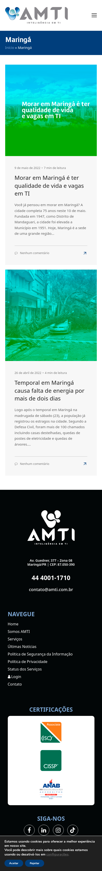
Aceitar (13, 863)
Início (9, 47)
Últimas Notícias (22, 646)
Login (14, 676)
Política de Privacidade (27, 661)
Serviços (15, 639)
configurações (57, 854)
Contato (15, 684)
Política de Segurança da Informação (40, 654)
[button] (94, 15)
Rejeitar (34, 863)
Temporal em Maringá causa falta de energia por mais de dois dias (50, 390)
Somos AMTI (19, 631)
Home (13, 624)
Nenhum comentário (34, 253)
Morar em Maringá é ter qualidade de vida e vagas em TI (49, 185)
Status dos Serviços (25, 669)
